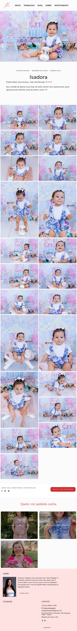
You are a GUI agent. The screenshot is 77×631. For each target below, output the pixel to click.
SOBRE (48, 5)
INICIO (18, 5)
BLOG (40, 5)
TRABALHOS (29, 5)
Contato (47, 627)
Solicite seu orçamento (63, 489)
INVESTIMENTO (61, 5)
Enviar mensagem (50, 608)
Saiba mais (24, 593)
